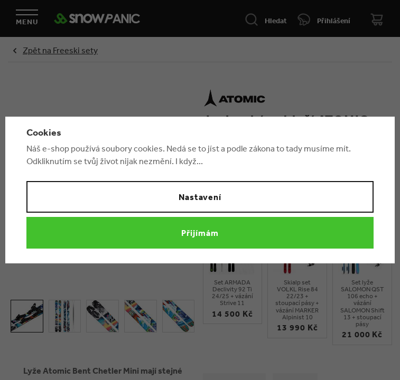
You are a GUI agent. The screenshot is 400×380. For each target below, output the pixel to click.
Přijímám (200, 232)
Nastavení (200, 197)
